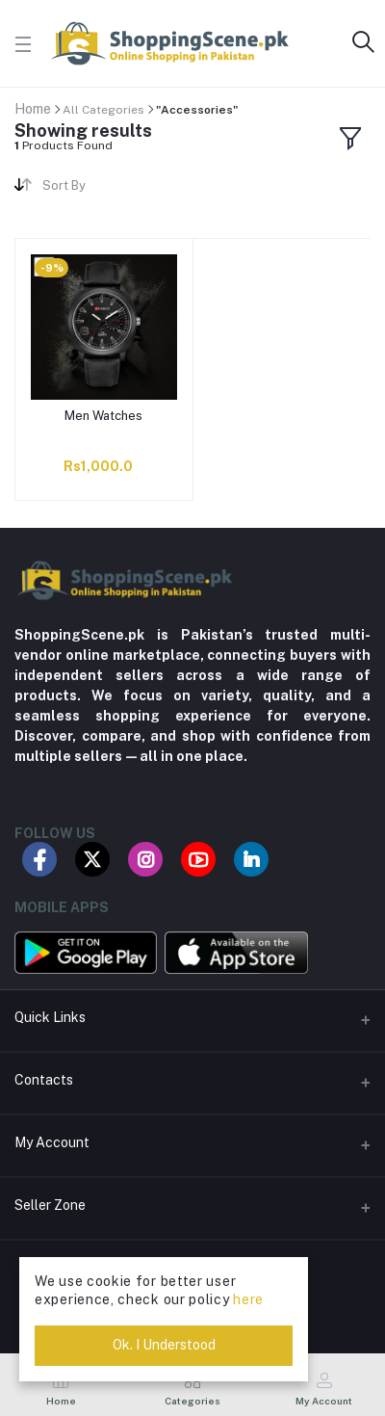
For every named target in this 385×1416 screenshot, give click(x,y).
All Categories (103, 110)
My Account (52, 1142)
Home (32, 109)
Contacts (43, 1080)
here (248, 1299)
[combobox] (110, 188)
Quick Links (50, 1017)
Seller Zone (50, 1205)
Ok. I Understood (164, 1344)
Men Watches (103, 415)
